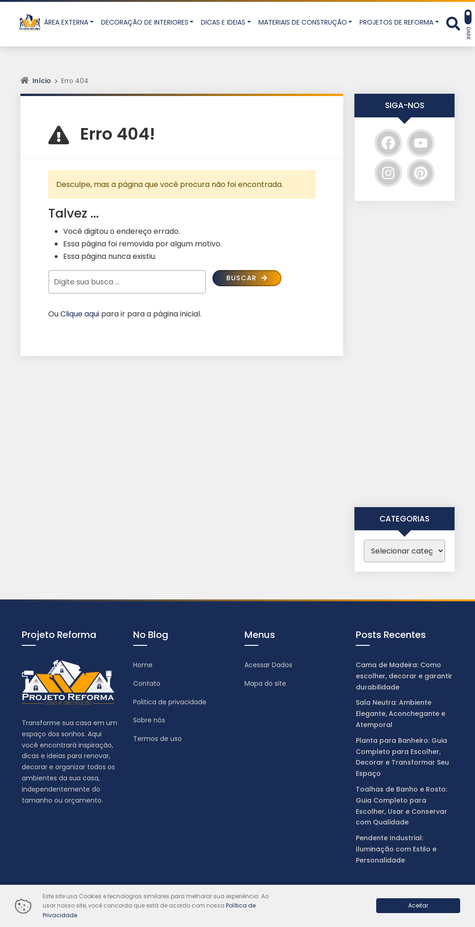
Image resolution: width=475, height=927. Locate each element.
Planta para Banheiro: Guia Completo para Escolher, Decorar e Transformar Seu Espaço (402, 757)
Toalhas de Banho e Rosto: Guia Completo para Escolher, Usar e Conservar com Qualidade (401, 806)
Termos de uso (157, 738)
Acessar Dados (268, 665)
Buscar (248, 278)
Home (143, 665)
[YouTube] (420, 142)
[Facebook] (388, 142)
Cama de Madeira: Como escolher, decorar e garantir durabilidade (404, 676)
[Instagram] (388, 173)
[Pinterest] (420, 173)
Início (41, 80)
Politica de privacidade (169, 702)
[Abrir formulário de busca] (453, 23)
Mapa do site (265, 683)
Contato (146, 683)
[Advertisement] (404, 354)
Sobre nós (149, 720)
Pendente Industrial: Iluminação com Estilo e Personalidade (396, 849)
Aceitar (418, 905)
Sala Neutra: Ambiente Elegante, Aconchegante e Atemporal (400, 713)
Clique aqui (79, 314)
